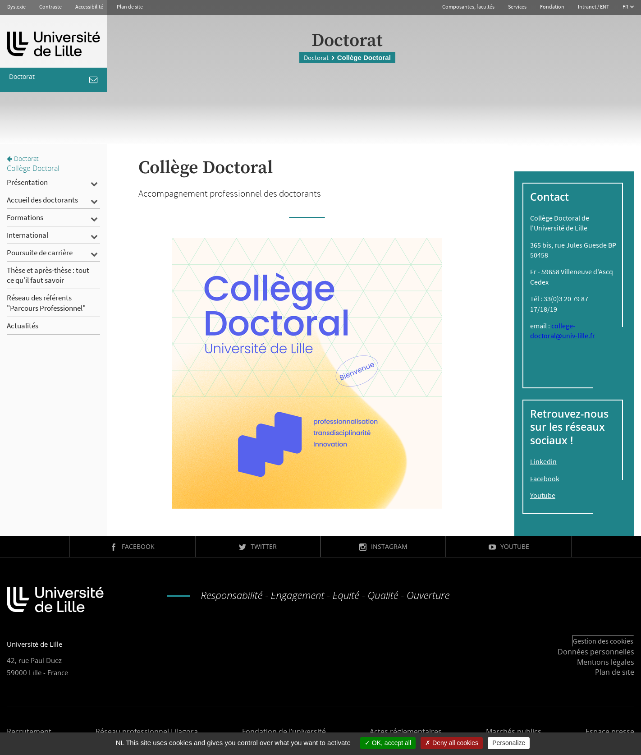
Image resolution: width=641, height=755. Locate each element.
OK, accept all (388, 742)
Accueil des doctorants (42, 200)
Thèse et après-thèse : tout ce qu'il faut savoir (48, 275)
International (27, 235)
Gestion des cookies (603, 640)
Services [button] (517, 6)
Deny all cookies (451, 742)
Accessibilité (89, 6)
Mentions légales (605, 662)
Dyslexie (16, 6)
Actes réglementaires (406, 732)
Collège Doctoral (33, 168)
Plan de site (130, 6)
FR (626, 6)
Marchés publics (513, 732)
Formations (25, 217)
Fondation (552, 6)
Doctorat (316, 57)
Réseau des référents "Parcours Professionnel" (46, 303)
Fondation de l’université (284, 732)
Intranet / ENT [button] (593, 6)
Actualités (22, 326)
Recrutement (29, 732)
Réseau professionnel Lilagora (147, 732)
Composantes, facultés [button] (468, 6)
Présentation (27, 182)
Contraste (50, 6)
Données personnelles (596, 652)
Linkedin (543, 461)
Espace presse (610, 732)
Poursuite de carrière (40, 253)
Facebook (544, 478)
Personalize (508, 742)
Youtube (542, 495)
